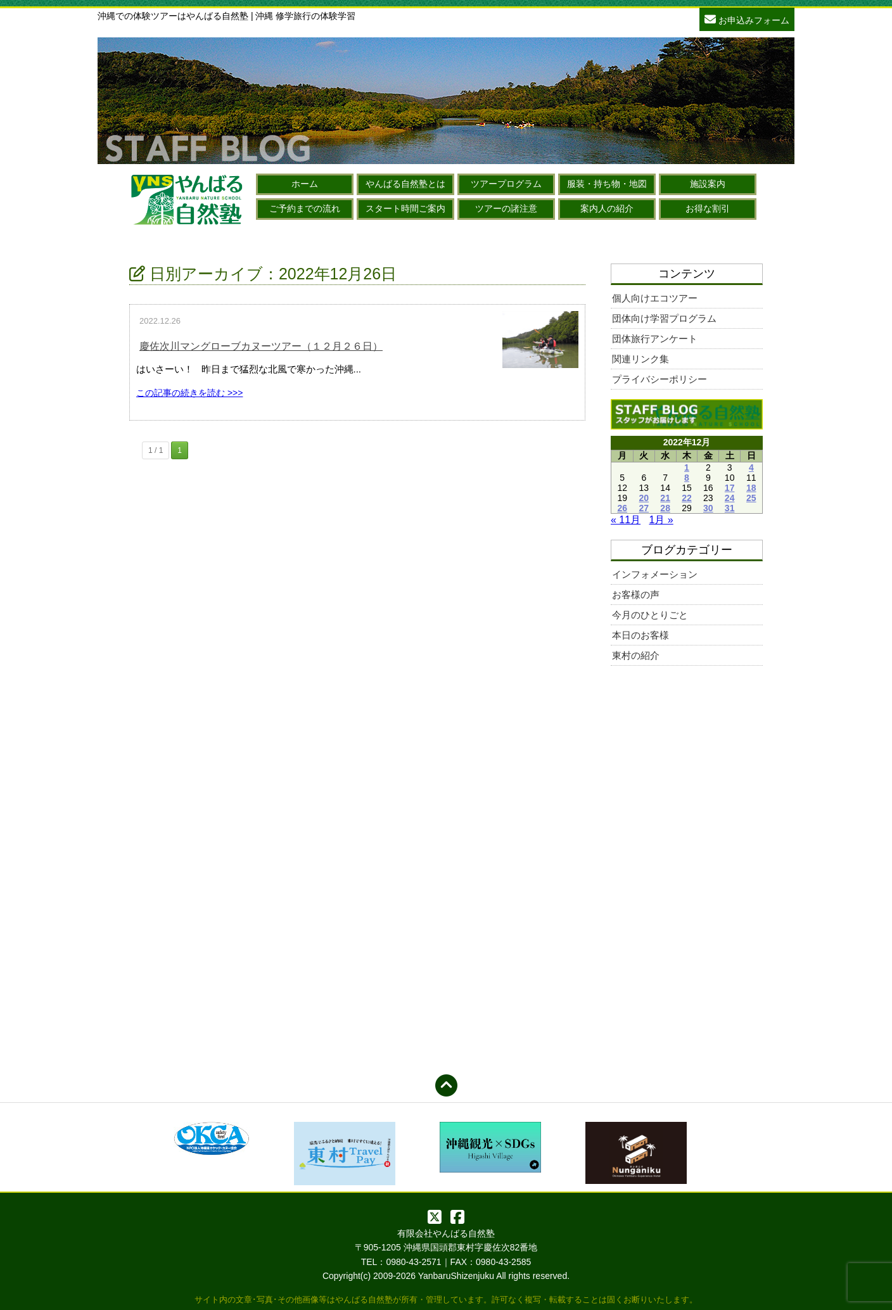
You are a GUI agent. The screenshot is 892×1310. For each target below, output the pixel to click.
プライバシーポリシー (659, 379)
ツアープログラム (506, 184)
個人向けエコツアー (655, 298)
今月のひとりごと (650, 614)
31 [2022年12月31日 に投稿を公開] (730, 508)
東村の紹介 (635, 655)
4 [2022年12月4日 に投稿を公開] (751, 467)
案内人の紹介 (607, 208)
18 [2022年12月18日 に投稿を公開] (751, 488)
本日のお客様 (640, 635)
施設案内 (707, 184)
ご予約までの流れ (304, 208)
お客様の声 (635, 594)
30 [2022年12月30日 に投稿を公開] (708, 508)
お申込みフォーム (746, 18)
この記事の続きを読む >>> (189, 393)
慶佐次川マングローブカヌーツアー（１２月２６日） (261, 346)
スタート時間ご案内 (405, 208)
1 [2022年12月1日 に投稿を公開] (686, 467)
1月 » (661, 519)
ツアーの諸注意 (506, 208)
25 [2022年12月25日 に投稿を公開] (751, 498)
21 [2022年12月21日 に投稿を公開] (665, 498)
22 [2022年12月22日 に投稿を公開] (687, 498)
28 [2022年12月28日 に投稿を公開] (665, 508)
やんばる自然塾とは (405, 184)
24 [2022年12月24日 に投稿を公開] (730, 498)
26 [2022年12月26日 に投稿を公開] (622, 508)
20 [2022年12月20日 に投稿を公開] (644, 498)
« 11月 (625, 519)
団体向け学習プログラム (664, 318)
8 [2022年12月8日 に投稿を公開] (686, 478)
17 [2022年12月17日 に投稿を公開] (730, 488)
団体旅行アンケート (655, 338)
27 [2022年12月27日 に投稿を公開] (644, 508)
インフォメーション (655, 574)
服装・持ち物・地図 (607, 184)
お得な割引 (707, 208)
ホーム (304, 184)
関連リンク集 (640, 358)
